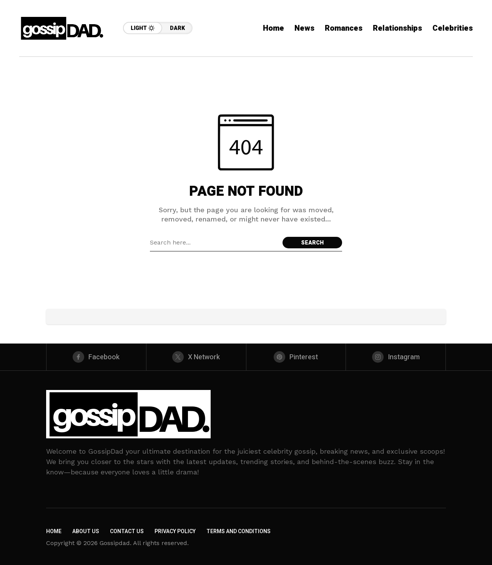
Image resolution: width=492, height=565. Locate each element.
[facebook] (96, 357)
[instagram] (395, 357)
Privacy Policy (175, 531)
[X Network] (196, 357)
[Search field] (214, 242)
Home (54, 531)
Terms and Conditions (238, 531)
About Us (85, 531)
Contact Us (127, 531)
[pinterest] (296, 357)
